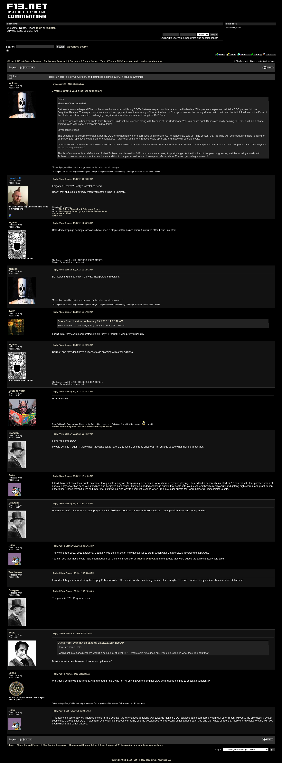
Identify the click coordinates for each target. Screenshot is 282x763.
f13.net (10, 61)
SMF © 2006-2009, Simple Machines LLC (152, 760)
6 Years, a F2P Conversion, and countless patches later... (135, 61)
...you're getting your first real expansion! (77, 90)
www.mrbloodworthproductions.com (69, 426)
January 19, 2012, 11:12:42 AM (73, 270)
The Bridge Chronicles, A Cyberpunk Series (79, 209)
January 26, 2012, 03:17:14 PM (73, 546)
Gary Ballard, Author (61, 214)
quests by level (146, 558)
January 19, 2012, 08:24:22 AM (73, 179)
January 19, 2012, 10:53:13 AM (73, 223)
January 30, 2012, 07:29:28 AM (73, 591)
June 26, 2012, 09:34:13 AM (72, 711)
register (50, 27)
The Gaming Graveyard (55, 61)
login (39, 27)
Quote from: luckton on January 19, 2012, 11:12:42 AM (90, 321)
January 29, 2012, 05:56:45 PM (73, 573)
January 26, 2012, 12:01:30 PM (73, 476)
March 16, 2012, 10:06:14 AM (72, 633)
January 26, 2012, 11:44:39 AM (73, 434)
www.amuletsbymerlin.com (100, 426)
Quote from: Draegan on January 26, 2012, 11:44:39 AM (91, 642)
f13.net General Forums (29, 61)
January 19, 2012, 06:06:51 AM (68, 84)
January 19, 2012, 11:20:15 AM (73, 345)
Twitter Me (57, 216)
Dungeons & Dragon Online (84, 61)
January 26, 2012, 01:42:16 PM (73, 504)
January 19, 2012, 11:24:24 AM (73, 392)
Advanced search (77, 46)
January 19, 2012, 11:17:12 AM (73, 312)
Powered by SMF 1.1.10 (121, 760)
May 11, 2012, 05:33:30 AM (71, 674)
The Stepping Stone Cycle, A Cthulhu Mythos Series (83, 211)
